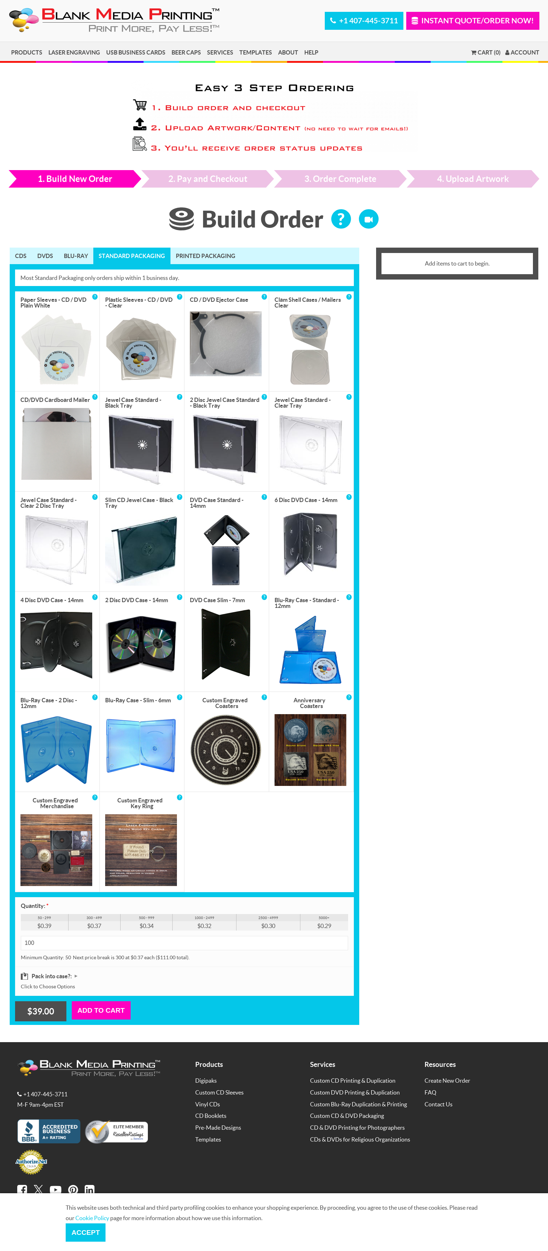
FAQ (430, 1092)
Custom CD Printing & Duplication (352, 1080)
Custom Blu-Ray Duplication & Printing (358, 1104)
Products (26, 52)
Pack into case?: (52, 976)
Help (311, 52)
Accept (85, 1232)
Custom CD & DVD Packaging (347, 1115)
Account (522, 52)
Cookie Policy (92, 1217)
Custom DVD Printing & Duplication (355, 1092)
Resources (440, 1064)
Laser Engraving (74, 52)
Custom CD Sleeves (219, 1092)
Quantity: (34, 906)
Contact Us (439, 1104)
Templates (255, 52)
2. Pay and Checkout (207, 179)
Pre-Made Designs (218, 1127)
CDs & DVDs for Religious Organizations (360, 1139)
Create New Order (447, 1080)
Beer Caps (186, 52)
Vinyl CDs (207, 1104)
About (288, 52)
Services (220, 52)
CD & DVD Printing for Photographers (357, 1127)
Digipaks (206, 1080)
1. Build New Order (75, 179)
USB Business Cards (135, 52)
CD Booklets (210, 1115)
